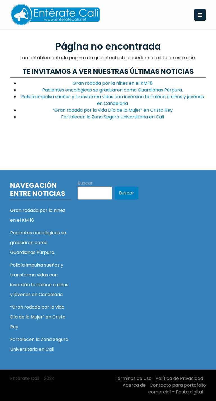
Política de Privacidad (179, 378)
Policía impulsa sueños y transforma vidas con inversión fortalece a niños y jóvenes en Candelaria (112, 100)
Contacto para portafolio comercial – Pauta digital (177, 388)
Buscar (85, 183)
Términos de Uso (133, 378)
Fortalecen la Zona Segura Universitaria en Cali (112, 117)
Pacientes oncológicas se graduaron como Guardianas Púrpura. (112, 90)
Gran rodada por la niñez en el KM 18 (113, 83)
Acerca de (134, 385)
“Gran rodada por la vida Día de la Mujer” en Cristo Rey (113, 110)
